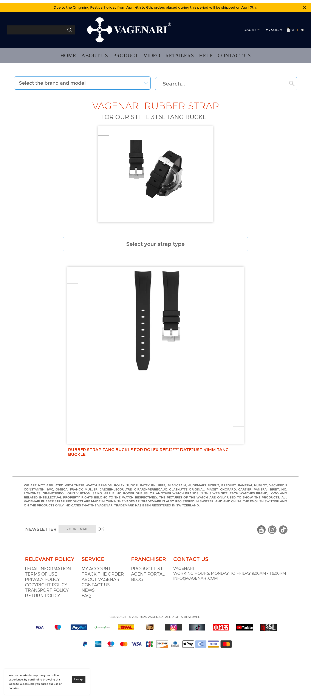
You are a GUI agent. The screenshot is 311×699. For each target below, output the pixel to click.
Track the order (120, 544)
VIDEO (151, 55)
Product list (178, 539)
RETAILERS (179, 55)
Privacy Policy (43, 550)
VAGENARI (231, 539)
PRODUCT (125, 55)
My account (113, 539)
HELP (206, 55)
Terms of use (42, 544)
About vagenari (118, 550)
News (105, 560)
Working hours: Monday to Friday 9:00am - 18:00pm (250, 547)
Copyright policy (47, 555)
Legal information (49, 539)
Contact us (113, 555)
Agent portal (179, 544)
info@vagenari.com (244, 555)
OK (137, 486)
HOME (68, 55)
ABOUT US (94, 55)
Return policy (43, 566)
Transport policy (48, 560)
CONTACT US (234, 55)
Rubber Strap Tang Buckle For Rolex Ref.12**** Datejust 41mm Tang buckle (153, 385)
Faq (103, 566)
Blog (168, 550)
